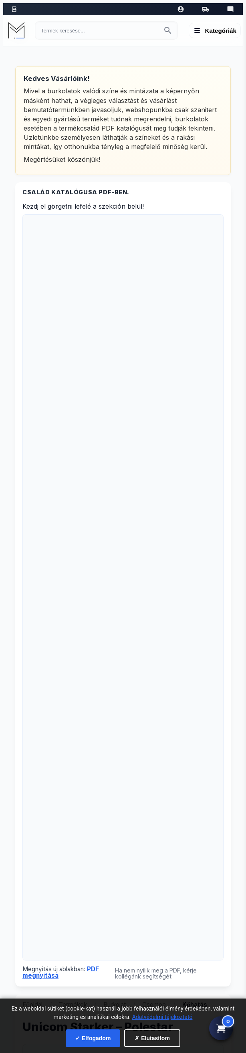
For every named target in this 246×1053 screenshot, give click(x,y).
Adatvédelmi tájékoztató (162, 1017)
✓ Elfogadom (93, 1038)
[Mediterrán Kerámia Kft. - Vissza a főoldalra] (18, 30)
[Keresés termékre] (99, 30)
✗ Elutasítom (152, 1038)
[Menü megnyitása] (215, 30)
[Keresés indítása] (168, 30)
